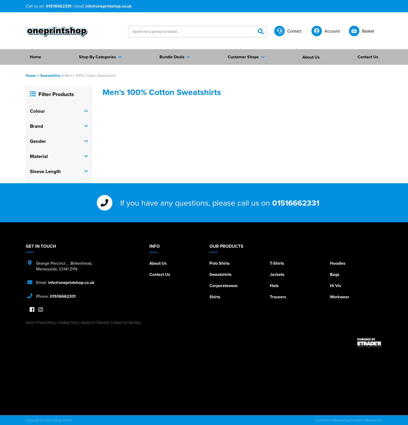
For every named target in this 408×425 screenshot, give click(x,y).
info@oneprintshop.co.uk (108, 6)
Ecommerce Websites (331, 420)
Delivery (102, 322)
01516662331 (59, 6)
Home (31, 75)
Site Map (135, 322)
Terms (30, 322)
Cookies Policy (68, 322)
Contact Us (159, 274)
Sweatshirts (50, 75)
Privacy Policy (46, 322)
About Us (158, 263)
